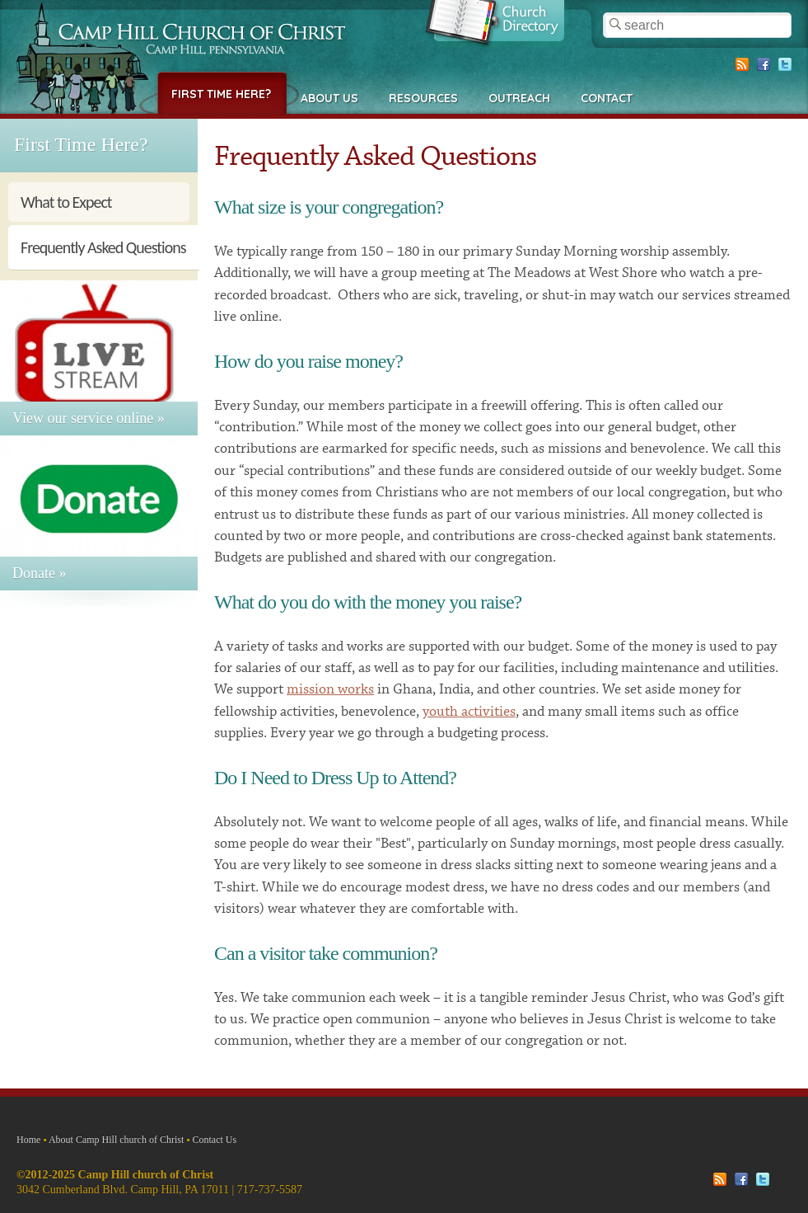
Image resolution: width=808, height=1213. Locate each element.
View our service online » (88, 418)
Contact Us (215, 1139)
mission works (330, 689)
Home (28, 1139)
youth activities (469, 712)
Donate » (39, 573)
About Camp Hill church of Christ (116, 1139)
